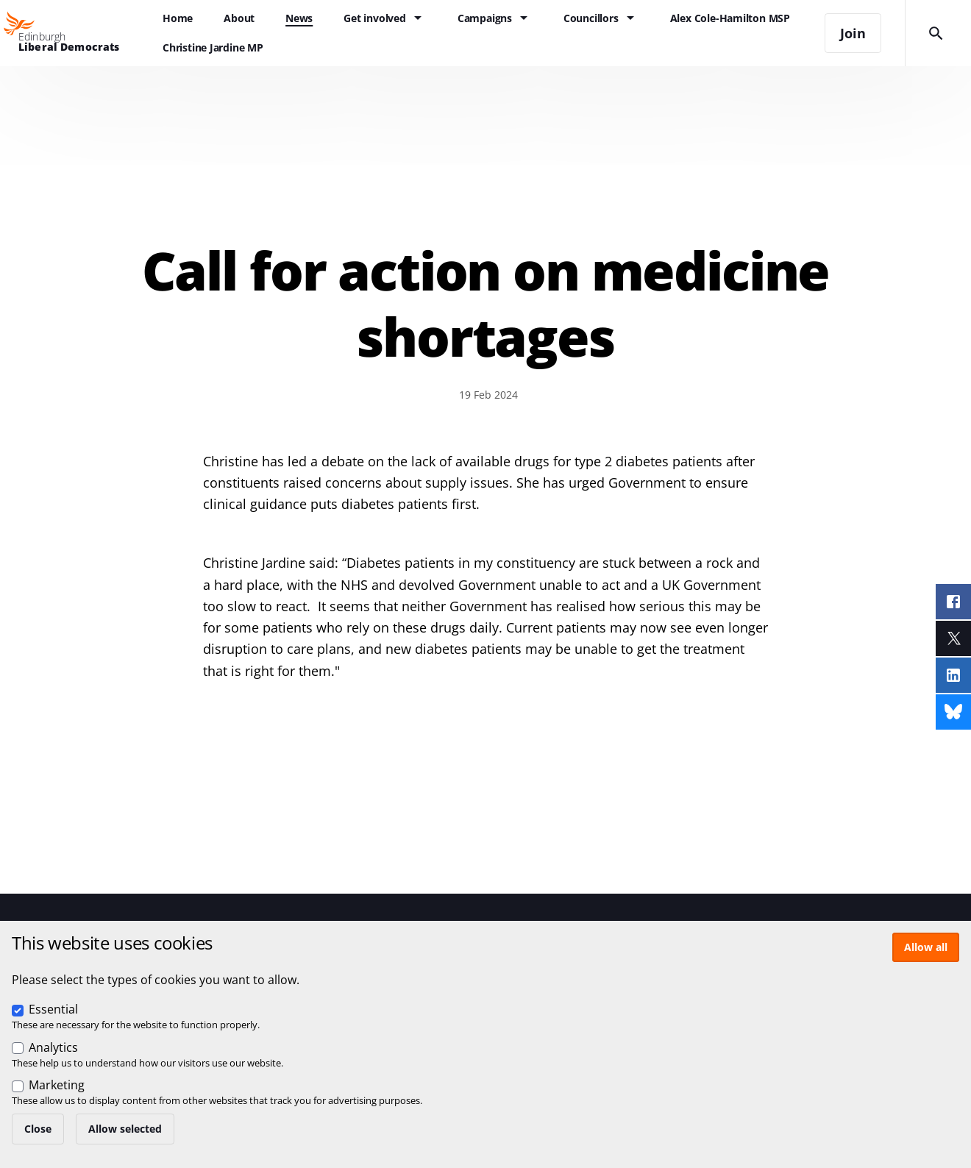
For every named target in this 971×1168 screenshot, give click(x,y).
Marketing (57, 1085)
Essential (53, 1009)
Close (37, 1129)
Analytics (53, 1047)
